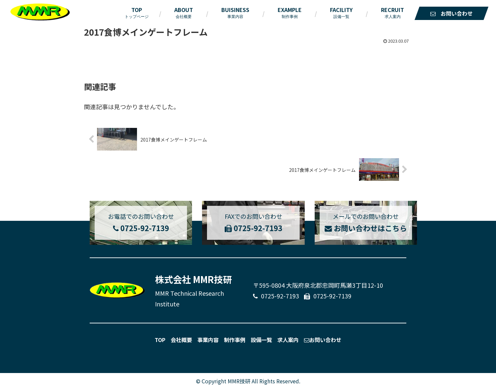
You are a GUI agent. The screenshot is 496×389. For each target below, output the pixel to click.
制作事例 (234, 339)
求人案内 (288, 339)
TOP (160, 339)
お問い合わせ (322, 339)
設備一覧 (261, 339)
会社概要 (181, 339)
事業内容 (208, 339)
